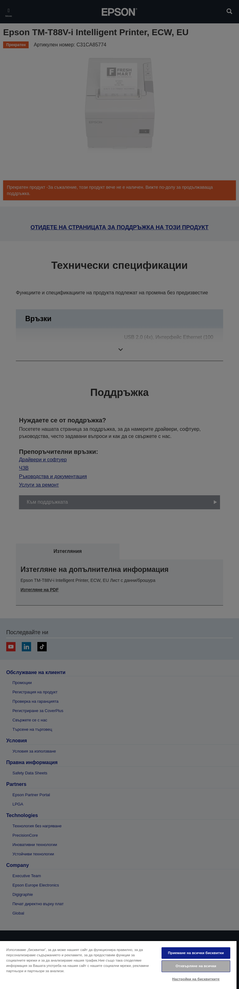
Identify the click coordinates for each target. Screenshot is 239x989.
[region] (118, 964)
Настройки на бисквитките (195, 979)
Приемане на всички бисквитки (196, 953)
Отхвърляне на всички (196, 966)
